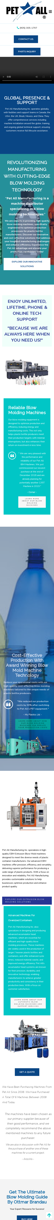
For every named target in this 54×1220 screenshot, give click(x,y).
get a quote (27, 1072)
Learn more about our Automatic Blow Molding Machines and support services (28, 1003)
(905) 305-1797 (27, 27)
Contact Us (25, 39)
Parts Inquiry (27, 51)
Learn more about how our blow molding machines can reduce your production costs (32, 724)
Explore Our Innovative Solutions (27, 264)
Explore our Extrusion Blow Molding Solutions (24, 900)
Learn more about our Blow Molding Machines (32, 502)
